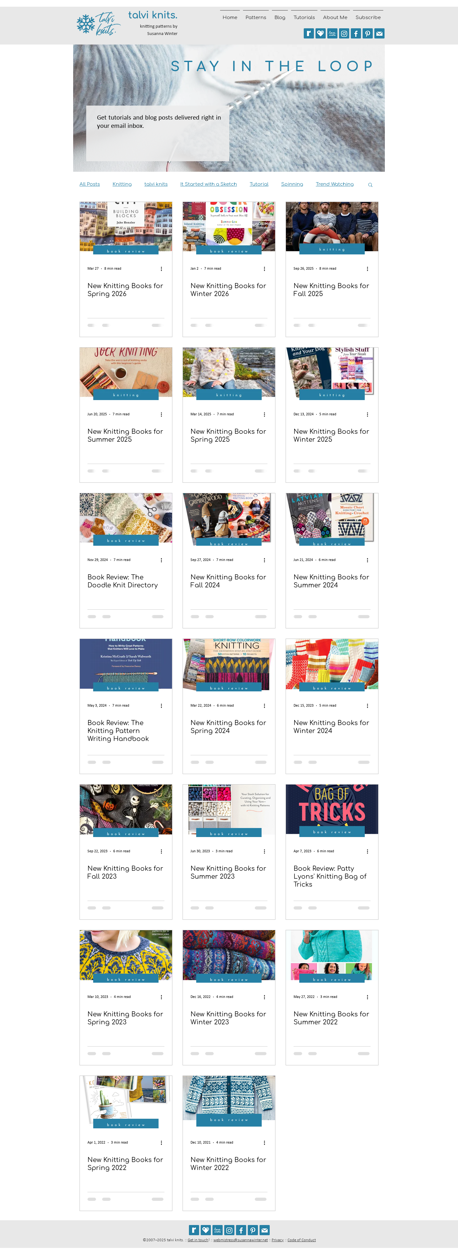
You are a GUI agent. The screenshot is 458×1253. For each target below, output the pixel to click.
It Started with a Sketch (208, 184)
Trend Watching (335, 184)
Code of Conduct (302, 1240)
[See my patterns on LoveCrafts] (332, 33)
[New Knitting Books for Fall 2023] (126, 811)
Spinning (292, 184)
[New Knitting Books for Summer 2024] (332, 519)
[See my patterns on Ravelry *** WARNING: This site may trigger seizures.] (309, 33)
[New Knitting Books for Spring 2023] (126, 956)
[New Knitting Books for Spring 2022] (126, 1102)
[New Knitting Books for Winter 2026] (229, 228)
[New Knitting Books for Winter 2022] (229, 1102)
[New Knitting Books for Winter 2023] (229, 956)
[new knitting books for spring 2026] (126, 228)
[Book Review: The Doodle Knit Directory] (126, 519)
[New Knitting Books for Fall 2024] (229, 519)
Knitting (122, 184)
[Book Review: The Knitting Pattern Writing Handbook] (126, 665)
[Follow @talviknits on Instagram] (344, 33)
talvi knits (156, 184)
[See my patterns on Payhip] (321, 33)
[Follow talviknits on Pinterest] (368, 33)
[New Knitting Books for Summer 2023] (229, 811)
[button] (370, 185)
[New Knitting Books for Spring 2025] (229, 374)
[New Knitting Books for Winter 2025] (332, 374)
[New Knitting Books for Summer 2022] (332, 956)
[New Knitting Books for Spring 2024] (229, 665)
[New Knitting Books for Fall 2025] (332, 228)
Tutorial (259, 184)
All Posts (90, 184)
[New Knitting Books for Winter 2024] (332, 665)
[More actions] (163, 269)
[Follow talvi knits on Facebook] (356, 33)
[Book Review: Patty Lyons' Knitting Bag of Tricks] (332, 811)
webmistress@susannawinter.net (240, 1240)
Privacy (278, 1240)
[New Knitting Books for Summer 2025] (126, 374)
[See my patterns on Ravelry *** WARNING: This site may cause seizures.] (194, 1230)
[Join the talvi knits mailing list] (379, 33)
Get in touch (198, 1240)
